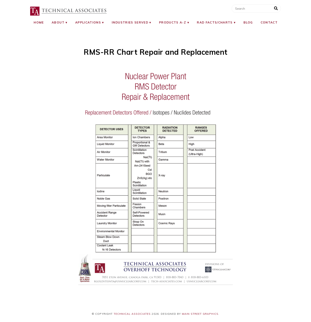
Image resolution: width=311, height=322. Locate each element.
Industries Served (130, 22)
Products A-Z (172, 22)
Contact (269, 22)
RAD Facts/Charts (215, 22)
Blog (248, 22)
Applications (88, 22)
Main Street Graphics (200, 313)
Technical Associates (132, 313)
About (58, 22)
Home (39, 22)
